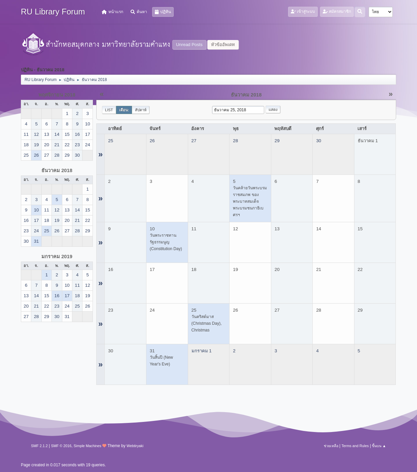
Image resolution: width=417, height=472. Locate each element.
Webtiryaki (135, 446)
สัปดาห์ (140, 110)
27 (194, 140)
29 (277, 140)
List (109, 110)
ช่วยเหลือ (331, 446)
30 (318, 140)
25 (110, 140)
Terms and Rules (355, 446)
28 (235, 140)
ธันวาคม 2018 (56, 170)
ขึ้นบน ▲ (379, 446)
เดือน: (124, 110)
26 (152, 140)
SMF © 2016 (61, 446)
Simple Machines (87, 446)
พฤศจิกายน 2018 (56, 94)
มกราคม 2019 (56, 256)
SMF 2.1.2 (39, 446)
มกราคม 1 (202, 350)
